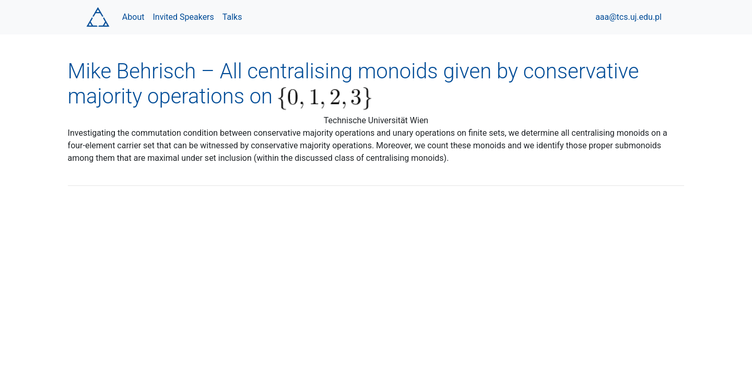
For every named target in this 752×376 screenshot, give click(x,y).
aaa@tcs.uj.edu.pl (628, 17)
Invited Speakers (183, 17)
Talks (232, 17)
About (133, 17)
